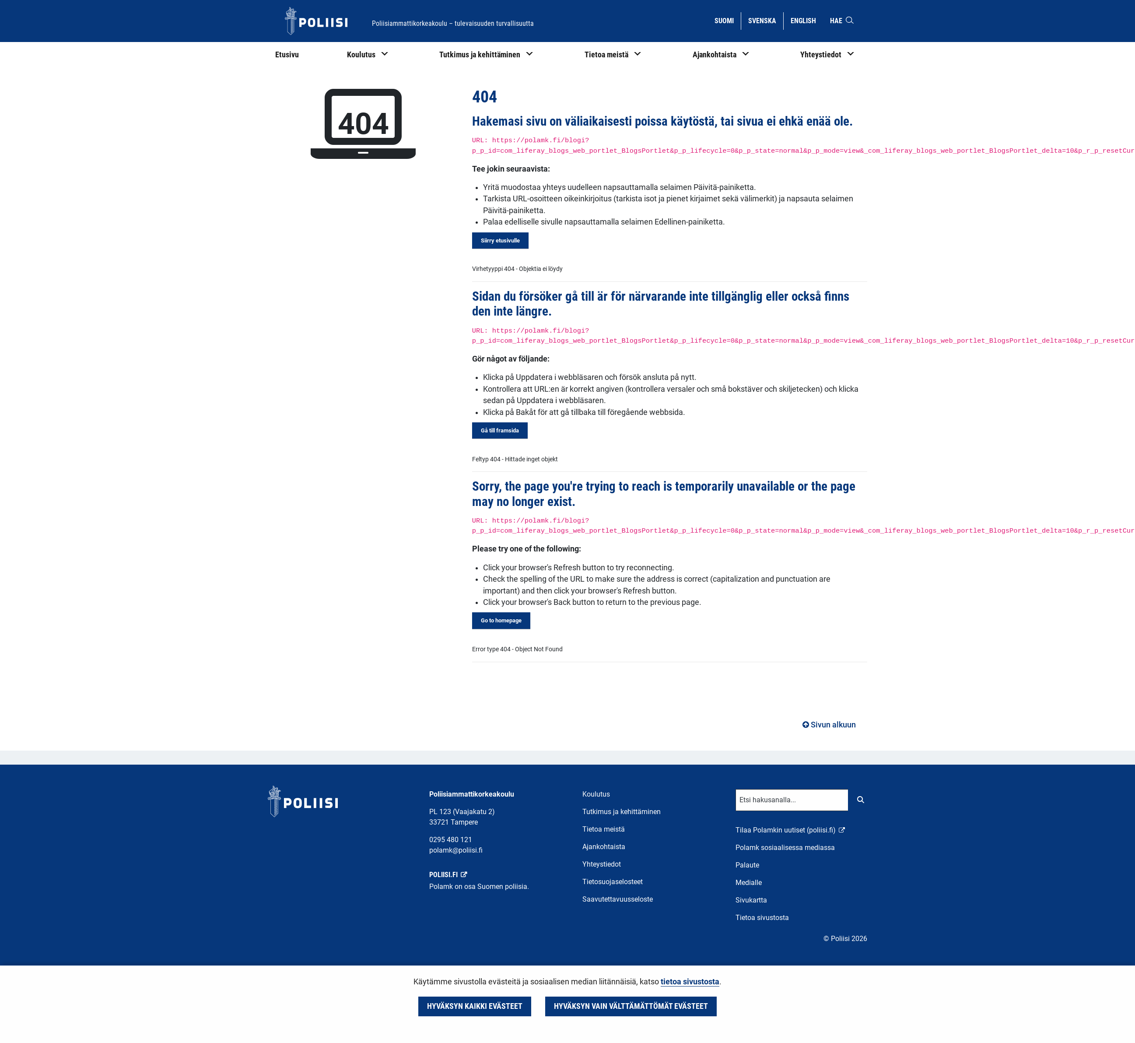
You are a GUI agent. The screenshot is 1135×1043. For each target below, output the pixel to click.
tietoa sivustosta (690, 981)
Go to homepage (501, 620)
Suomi (727, 20)
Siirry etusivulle (500, 240)
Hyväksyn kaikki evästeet (474, 1006)
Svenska (765, 20)
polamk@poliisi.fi (456, 850)
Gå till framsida (500, 430)
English (806, 20)
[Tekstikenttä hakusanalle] (792, 800)
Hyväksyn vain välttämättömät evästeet (631, 1006)
